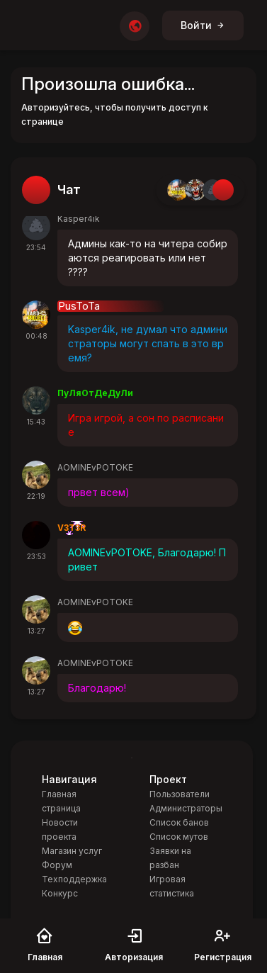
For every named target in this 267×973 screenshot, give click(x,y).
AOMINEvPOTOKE (95, 467)
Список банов (179, 822)
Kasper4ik (78, 218)
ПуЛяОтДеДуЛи (95, 393)
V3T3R (71, 527)
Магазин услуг (72, 850)
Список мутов (178, 836)
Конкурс (60, 893)
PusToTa (79, 306)
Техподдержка (74, 879)
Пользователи (179, 794)
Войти (203, 25)
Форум (57, 865)
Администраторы (185, 808)
